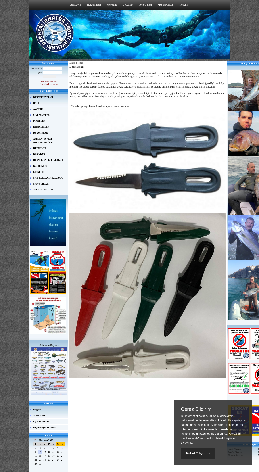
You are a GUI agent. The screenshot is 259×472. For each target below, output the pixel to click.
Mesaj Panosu (166, 4)
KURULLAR (39, 148)
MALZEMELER (41, 115)
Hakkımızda (94, 4)
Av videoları (39, 415)
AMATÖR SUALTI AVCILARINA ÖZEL (43, 141)
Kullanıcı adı (36, 68)
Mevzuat (112, 4)
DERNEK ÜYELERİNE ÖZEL (48, 160)
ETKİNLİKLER (41, 127)
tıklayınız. (187, 442)
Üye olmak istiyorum (49, 84)
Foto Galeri (145, 4)
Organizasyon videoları (44, 427)
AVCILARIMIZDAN (43, 189)
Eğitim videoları (41, 421)
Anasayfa (75, 4)
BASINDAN (39, 154)
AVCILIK (38, 109)
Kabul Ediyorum (198, 453)
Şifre (40, 72)
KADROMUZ (40, 166)
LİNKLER (38, 172)
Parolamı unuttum (49, 81)
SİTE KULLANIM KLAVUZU (48, 178)
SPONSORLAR (40, 184)
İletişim (184, 4)
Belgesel (37, 409)
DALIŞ (36, 103)
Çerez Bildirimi (197, 409)
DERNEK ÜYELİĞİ (43, 97)
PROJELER (39, 121)
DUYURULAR (40, 133)
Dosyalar (128, 4)
